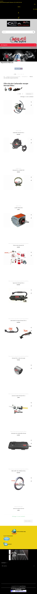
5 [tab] (20, 74)
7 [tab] (23, 74)
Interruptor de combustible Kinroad (18, 433)
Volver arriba (28, 521)
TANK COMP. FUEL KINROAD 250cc (18, 470)
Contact (1, 1)
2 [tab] (15, 74)
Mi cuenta (35, 9)
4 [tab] (18, 74)
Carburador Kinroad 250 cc (18, 132)
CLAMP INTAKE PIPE (19, 207)
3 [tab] (17, 74)
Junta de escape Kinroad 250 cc (18, 395)
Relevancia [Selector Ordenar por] (29, 94)
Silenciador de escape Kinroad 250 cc (18, 320)
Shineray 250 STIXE (18, 506)
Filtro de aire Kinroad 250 (18, 245)
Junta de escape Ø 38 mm (18, 508)
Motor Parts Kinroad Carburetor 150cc (18, 431)
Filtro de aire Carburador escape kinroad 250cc (19, 243)
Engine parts (18, 130)
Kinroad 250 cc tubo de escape (18, 358)
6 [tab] (22, 74)
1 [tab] (14, 74)
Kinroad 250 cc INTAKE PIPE (18, 170)
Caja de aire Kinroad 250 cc (18, 283)
